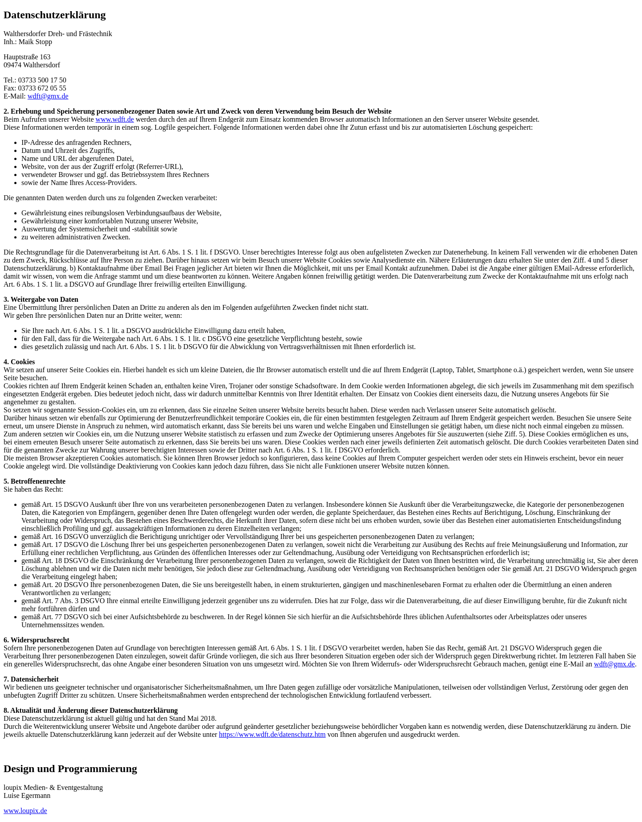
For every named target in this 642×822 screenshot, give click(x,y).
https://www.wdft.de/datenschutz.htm (272, 734)
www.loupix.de (25, 810)
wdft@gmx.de (48, 96)
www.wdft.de (114, 119)
